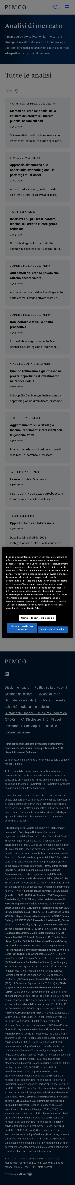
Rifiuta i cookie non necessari (22, 628)
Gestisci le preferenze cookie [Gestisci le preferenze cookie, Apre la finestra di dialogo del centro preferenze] (37, 617)
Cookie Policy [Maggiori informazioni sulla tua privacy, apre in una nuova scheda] (34, 608)
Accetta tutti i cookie (53, 629)
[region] (37, 592)
